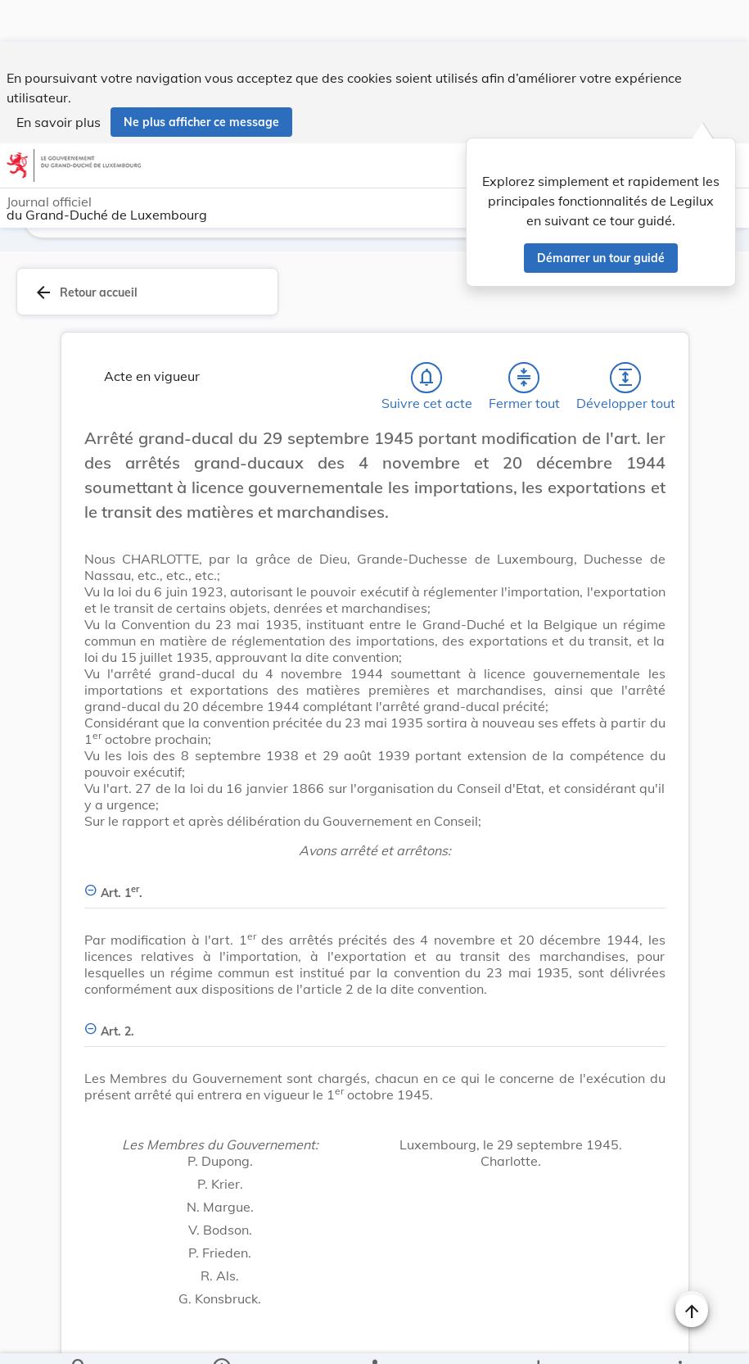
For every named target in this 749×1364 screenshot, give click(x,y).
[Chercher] (79, 1338)
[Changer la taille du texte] (691, 1265)
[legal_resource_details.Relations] (374, 1338)
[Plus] (679, 1338)
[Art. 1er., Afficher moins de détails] (375, 850)
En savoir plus (58, 80)
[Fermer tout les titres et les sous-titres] (523, 344)
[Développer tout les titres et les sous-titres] (625, 344)
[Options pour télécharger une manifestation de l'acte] (537, 1338)
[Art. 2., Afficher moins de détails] (375, 988)
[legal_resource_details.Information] (221, 1338)
